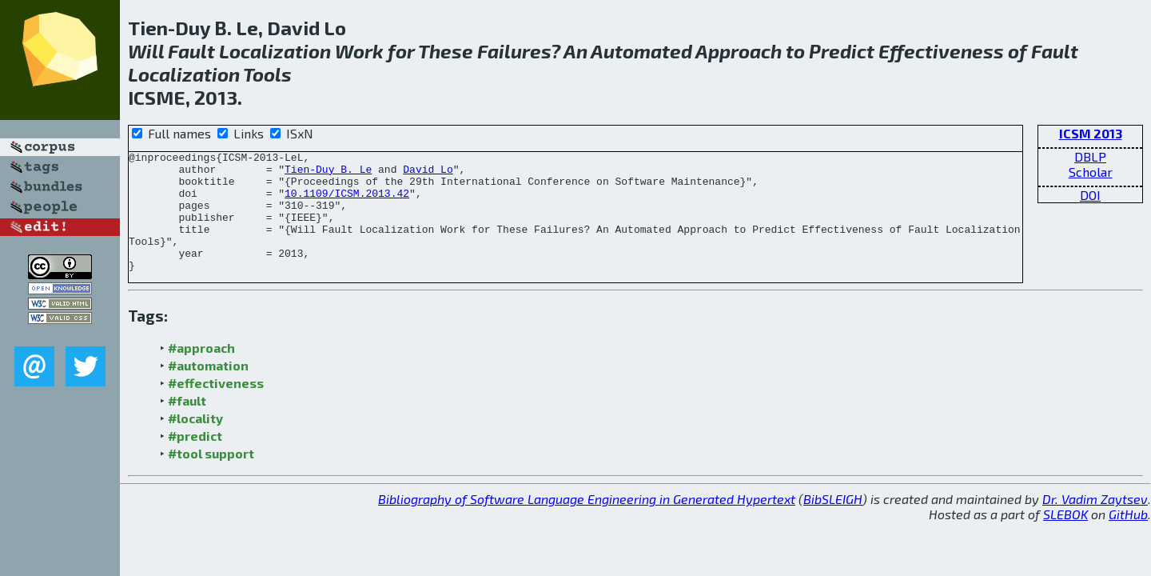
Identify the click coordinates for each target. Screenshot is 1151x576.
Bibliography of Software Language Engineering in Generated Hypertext (586, 522)
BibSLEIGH (832, 522)
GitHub (1128, 538)
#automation (208, 389)
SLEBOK (1065, 538)
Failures (514, 50)
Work (359, 50)
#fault (187, 424)
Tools (267, 74)
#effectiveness (216, 406)
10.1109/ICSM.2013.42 (347, 202)
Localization (275, 50)
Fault (191, 50)
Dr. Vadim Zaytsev (1095, 522)
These (445, 50)
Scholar (1091, 171)
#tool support (211, 477)
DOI (1090, 194)
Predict (841, 50)
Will (146, 50)
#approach (201, 371)
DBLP (1090, 156)
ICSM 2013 (1090, 133)
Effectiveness (941, 50)
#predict (195, 459)
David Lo (427, 173)
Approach (738, 50)
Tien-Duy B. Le (328, 173)
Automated (641, 50)
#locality (195, 442)
